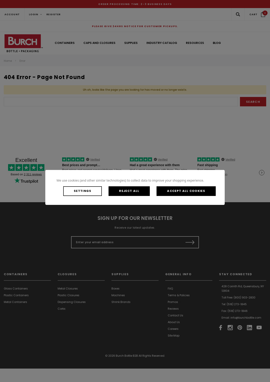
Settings (82, 191)
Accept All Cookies (186, 191)
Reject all (129, 191)
